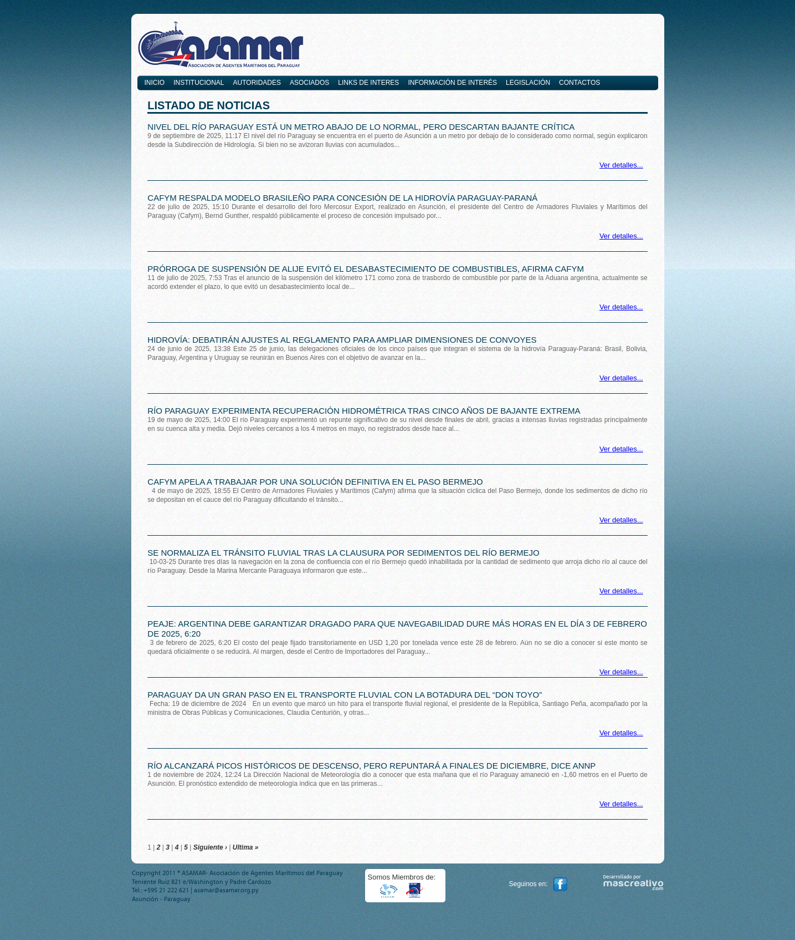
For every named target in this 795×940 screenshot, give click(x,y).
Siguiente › (210, 847)
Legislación (528, 83)
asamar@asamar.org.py (226, 890)
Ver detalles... (621, 165)
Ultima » (246, 847)
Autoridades (257, 83)
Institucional (198, 83)
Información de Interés (452, 83)
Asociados (309, 83)
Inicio (155, 83)
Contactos (579, 83)
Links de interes (368, 83)
